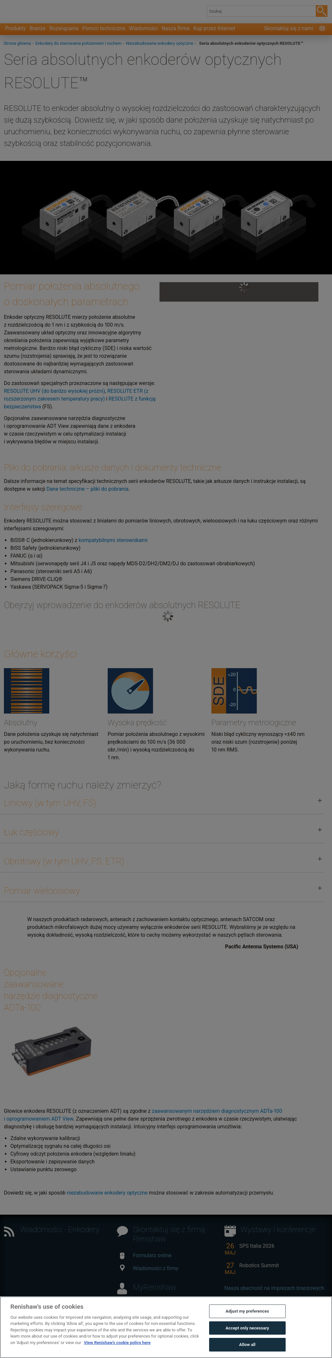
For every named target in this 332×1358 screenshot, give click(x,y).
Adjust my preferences (247, 1343)
